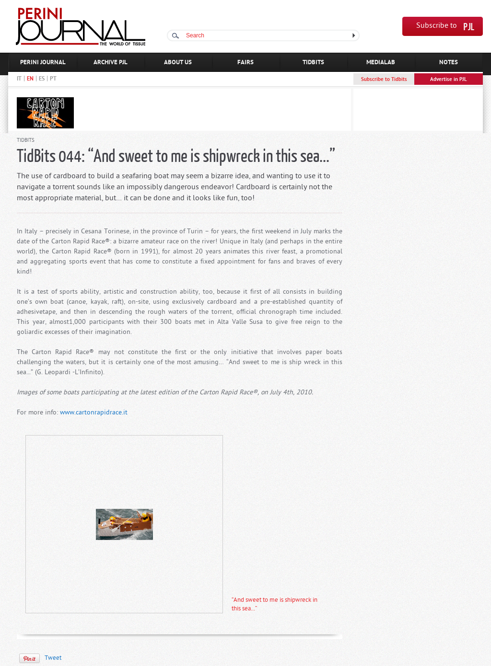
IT (19, 79)
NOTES (448, 62)
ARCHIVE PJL (111, 62)
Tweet (53, 658)
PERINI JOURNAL (43, 62)
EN (30, 79)
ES (42, 79)
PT (53, 79)
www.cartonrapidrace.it (94, 412)
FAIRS (245, 62)
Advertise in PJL (448, 79)
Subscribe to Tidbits (384, 79)
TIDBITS (313, 62)
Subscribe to (436, 26)
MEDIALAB (380, 62)
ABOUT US (178, 62)
